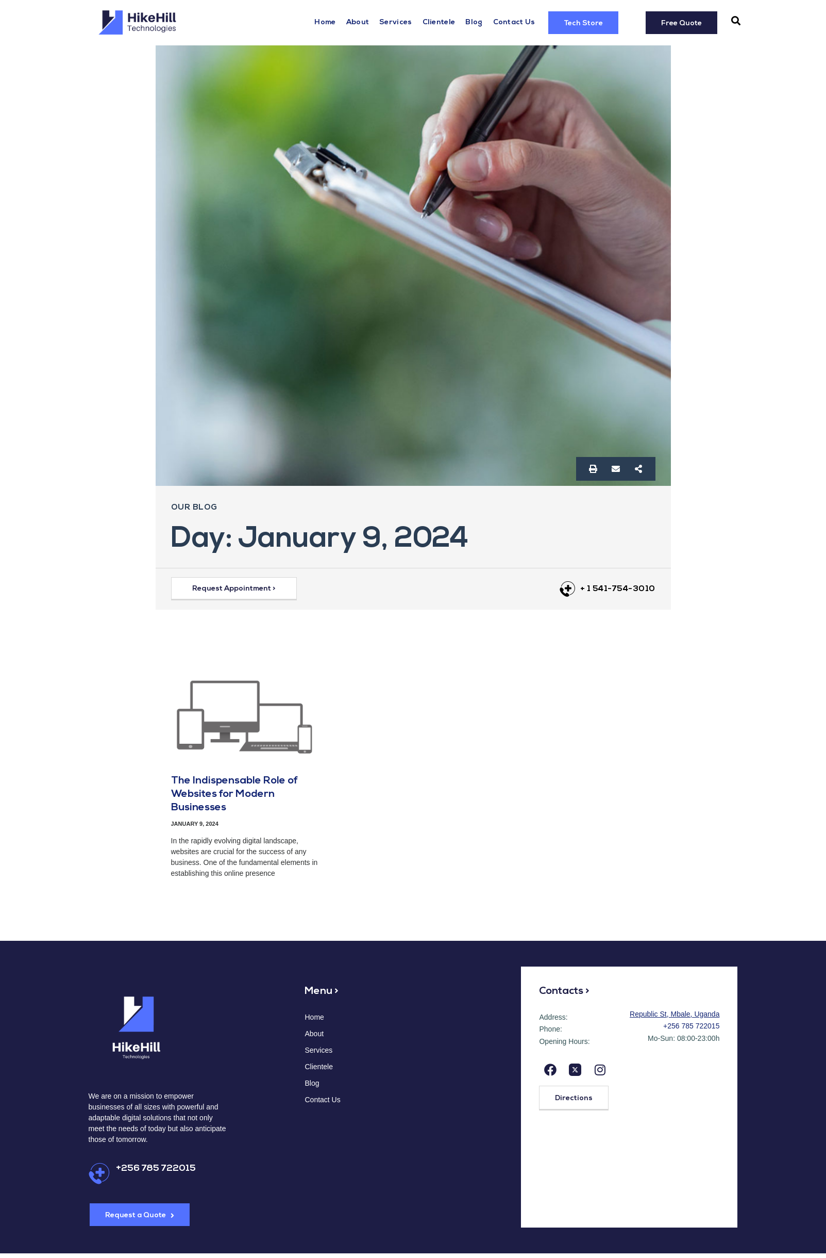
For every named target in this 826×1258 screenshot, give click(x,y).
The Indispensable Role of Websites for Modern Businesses (234, 794)
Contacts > (564, 991)
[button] (736, 21)
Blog (473, 22)
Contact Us (514, 22)
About (357, 22)
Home (324, 22)
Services (395, 22)
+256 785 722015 (156, 1168)
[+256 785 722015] (99, 1173)
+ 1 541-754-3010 (617, 589)
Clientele (439, 22)
